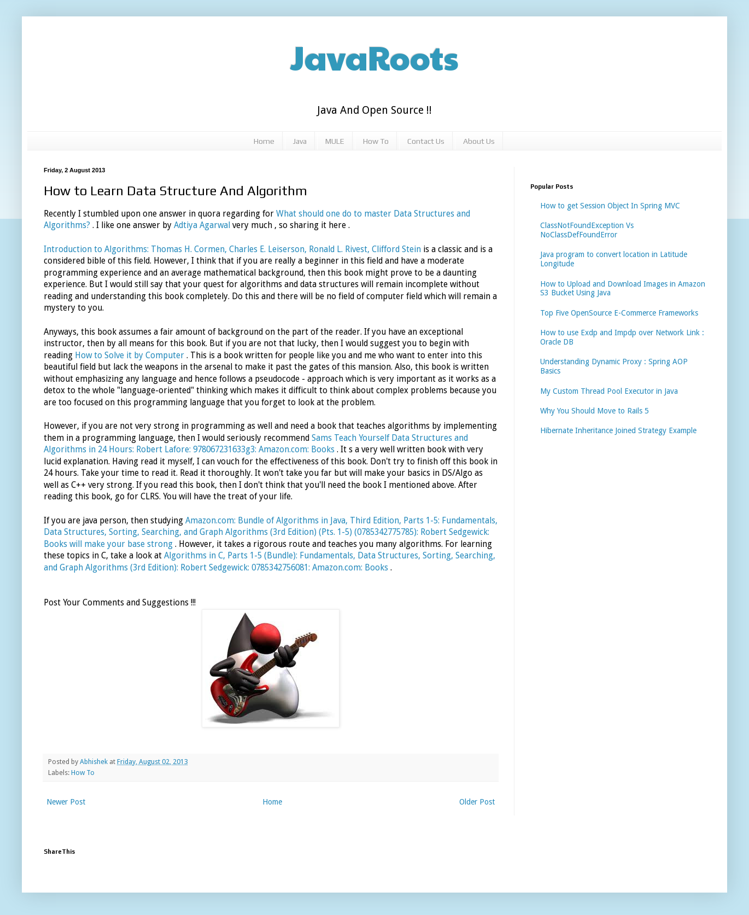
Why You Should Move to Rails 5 (594, 410)
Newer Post (65, 801)
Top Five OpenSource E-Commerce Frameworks (619, 312)
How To (376, 141)
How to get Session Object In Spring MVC (610, 205)
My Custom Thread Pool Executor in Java (609, 391)
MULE (334, 141)
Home (264, 141)
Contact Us (425, 141)
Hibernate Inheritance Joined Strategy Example (618, 430)
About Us (479, 141)
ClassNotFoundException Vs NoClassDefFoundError (587, 230)
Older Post (477, 801)
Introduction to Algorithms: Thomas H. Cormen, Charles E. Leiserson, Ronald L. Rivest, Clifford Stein (233, 249)
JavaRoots (374, 57)
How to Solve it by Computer (130, 355)
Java (300, 141)
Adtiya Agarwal (202, 225)
